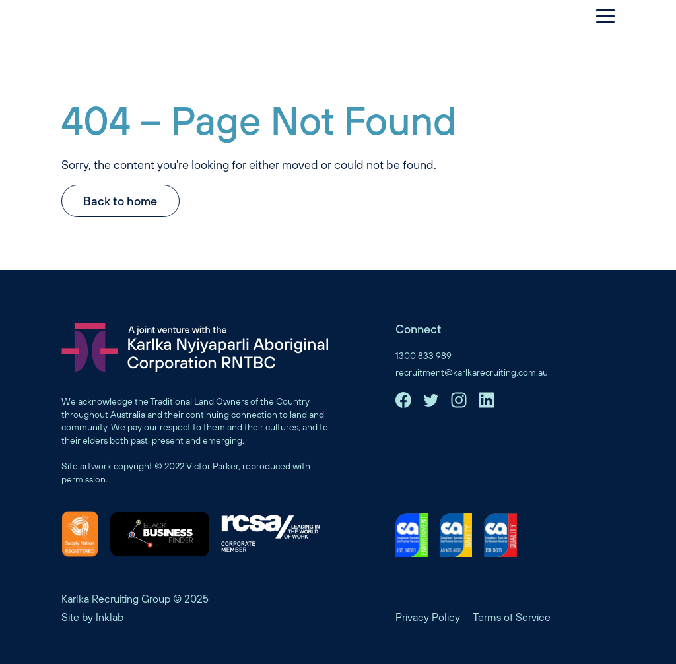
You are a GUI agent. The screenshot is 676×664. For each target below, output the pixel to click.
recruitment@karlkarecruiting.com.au (471, 372)
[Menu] (599, 16)
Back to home (120, 201)
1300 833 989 (423, 356)
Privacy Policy (427, 617)
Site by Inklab (92, 617)
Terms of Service (512, 617)
